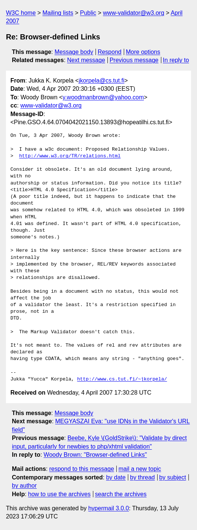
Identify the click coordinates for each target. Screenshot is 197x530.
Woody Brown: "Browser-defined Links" (95, 455)
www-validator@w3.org (133, 13)
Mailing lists (57, 13)
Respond (110, 52)
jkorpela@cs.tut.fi (102, 80)
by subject (172, 477)
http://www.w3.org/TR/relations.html (69, 156)
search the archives (121, 494)
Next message (86, 60)
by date (115, 477)
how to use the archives (59, 494)
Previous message (134, 60)
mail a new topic (140, 469)
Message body (74, 52)
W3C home (21, 13)
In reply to (176, 60)
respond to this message (81, 469)
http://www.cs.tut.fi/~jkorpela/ (122, 379)
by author (24, 485)
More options (143, 52)
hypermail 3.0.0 (108, 508)
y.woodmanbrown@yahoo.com (103, 97)
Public (88, 13)
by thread (142, 477)
